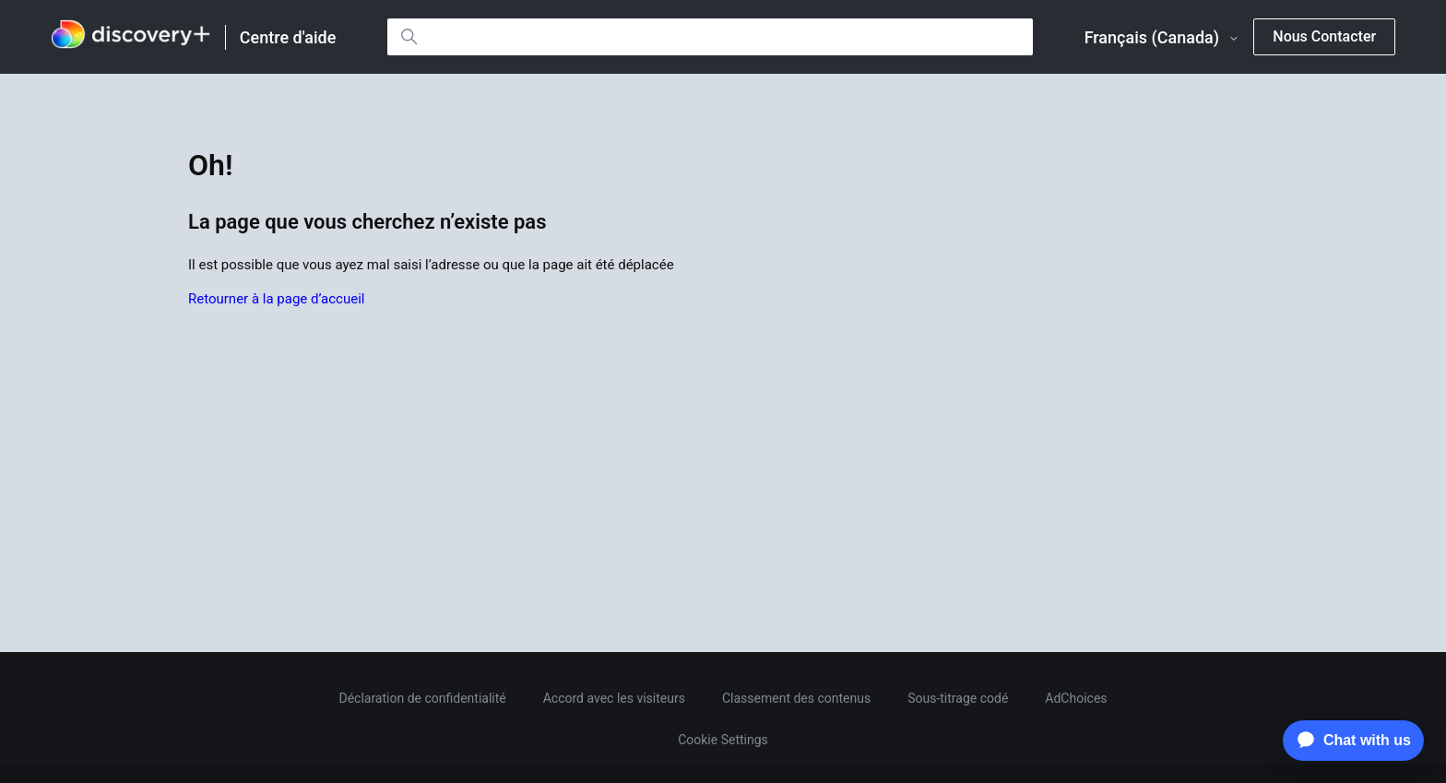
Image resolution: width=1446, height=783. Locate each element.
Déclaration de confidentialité (421, 698)
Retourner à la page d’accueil (276, 299)
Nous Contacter (1324, 36)
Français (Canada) (1161, 38)
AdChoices (1076, 698)
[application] (1348, 740)
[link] (130, 37)
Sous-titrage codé (957, 698)
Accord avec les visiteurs (614, 698)
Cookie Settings (723, 739)
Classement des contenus (796, 698)
